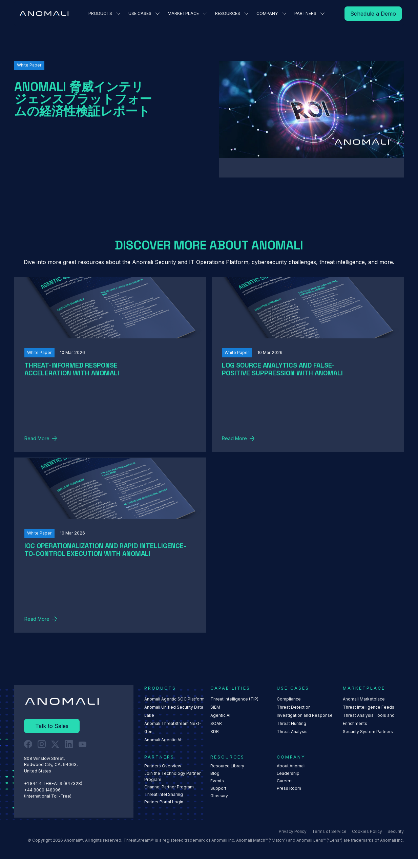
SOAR (216, 723)
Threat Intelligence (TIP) (235, 699)
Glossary (219, 796)
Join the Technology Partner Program (172, 776)
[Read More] (373, 13)
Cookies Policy (367, 831)
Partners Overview (162, 766)
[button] (104, 13)
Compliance (289, 699)
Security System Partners (368, 731)
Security (396, 831)
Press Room (289, 788)
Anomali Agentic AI (162, 739)
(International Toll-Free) (47, 796)
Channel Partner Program (169, 787)
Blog (215, 773)
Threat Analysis (292, 731)
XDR (215, 731)
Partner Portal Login (163, 802)
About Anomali (291, 766)
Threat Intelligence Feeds (368, 707)
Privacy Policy (293, 831)
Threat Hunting (291, 723)
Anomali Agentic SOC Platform (174, 699)
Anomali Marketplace (364, 699)
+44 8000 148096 (42, 789)
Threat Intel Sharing (163, 794)
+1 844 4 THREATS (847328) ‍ (53, 783)
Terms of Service (329, 831)
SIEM (216, 707)
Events (217, 781)
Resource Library (228, 766)
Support (219, 788)
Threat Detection (294, 707)
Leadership (288, 773)
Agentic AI (221, 715)
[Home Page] (44, 13)
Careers (285, 781)
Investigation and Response (305, 715)
